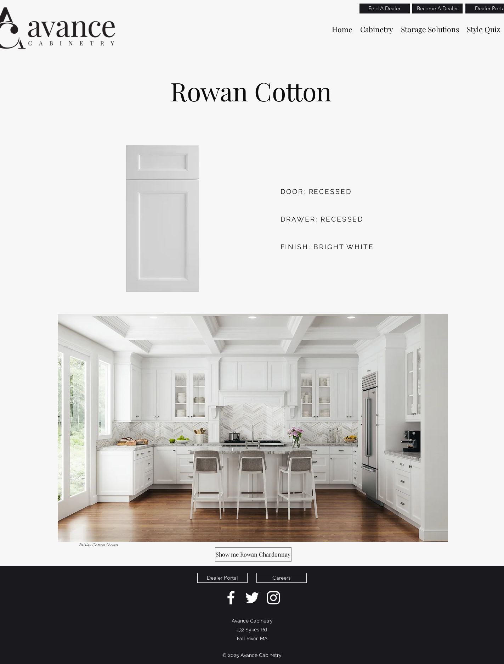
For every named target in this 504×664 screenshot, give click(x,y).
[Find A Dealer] (384, 8)
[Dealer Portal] (222, 578)
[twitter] (252, 598)
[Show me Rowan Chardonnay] (253, 554)
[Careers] (281, 578)
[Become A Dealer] (437, 8)
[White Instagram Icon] (273, 598)
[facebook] (231, 598)
